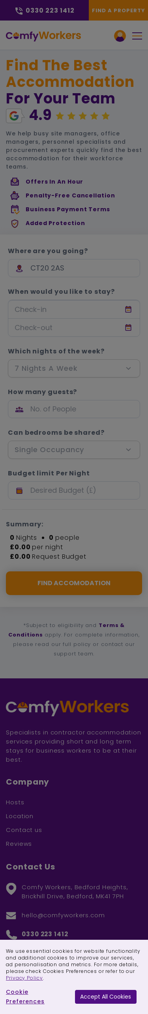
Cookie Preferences (25, 996)
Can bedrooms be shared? (56, 433)
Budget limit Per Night (49, 473)
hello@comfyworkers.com (63, 915)
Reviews (19, 843)
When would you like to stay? (61, 292)
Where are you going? (48, 251)
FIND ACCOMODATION (74, 583)
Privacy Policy (24, 978)
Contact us (24, 830)
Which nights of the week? (56, 351)
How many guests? (42, 392)
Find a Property (118, 10)
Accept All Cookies (105, 997)
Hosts (15, 802)
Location (20, 816)
